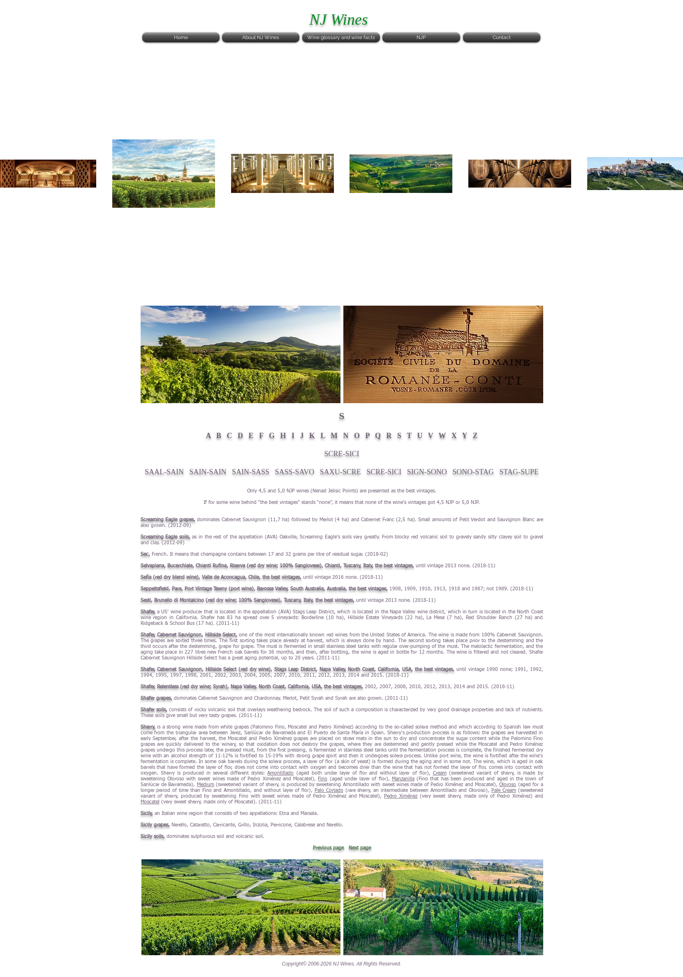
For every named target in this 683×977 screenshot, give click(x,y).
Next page (360, 848)
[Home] (181, 37)
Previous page (328, 848)
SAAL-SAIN (164, 472)
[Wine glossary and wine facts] (341, 37)
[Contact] (501, 37)
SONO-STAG (473, 472)
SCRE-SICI (383, 472)
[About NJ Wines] (260, 37)
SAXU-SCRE (340, 472)
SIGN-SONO (427, 472)
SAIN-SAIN (208, 472)
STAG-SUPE (519, 472)
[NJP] (421, 37)
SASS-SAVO (295, 472)
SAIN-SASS (250, 472)
